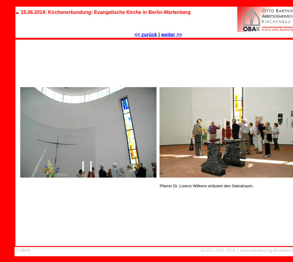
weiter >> (171, 34)
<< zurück (145, 34)
